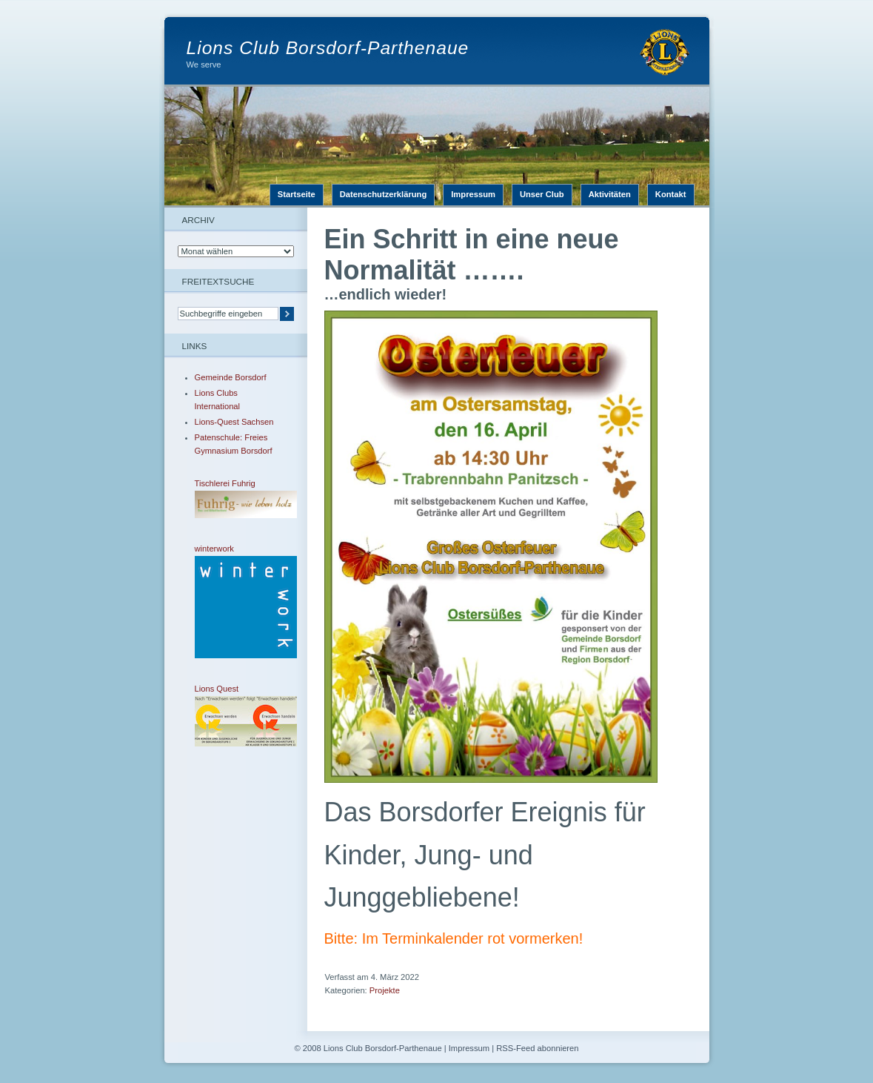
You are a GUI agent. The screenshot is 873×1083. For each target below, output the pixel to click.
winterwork (235, 601)
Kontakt (670, 194)
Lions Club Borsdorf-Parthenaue (328, 48)
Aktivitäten (610, 194)
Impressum (473, 194)
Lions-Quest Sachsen (234, 421)
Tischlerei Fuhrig (235, 498)
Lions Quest (235, 715)
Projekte (384, 990)
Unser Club (542, 194)
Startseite (296, 194)
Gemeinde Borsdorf (231, 377)
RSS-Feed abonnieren (537, 1048)
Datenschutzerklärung (383, 194)
